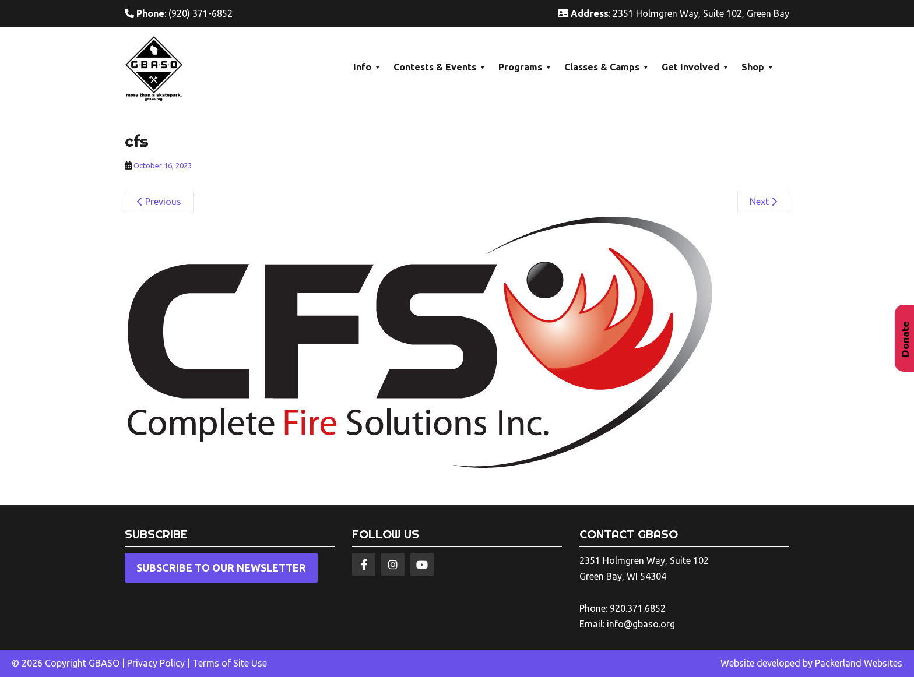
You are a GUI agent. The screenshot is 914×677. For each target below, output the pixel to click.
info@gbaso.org (641, 624)
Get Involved (696, 67)
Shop (758, 67)
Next (763, 201)
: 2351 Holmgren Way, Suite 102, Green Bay (673, 13)
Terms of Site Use (229, 663)
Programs (525, 67)
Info (367, 67)
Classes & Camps (607, 67)
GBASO (104, 663)
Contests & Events (440, 67)
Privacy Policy (156, 663)
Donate (905, 339)
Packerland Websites (858, 663)
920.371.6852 (638, 608)
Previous (159, 201)
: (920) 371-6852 (179, 13)
